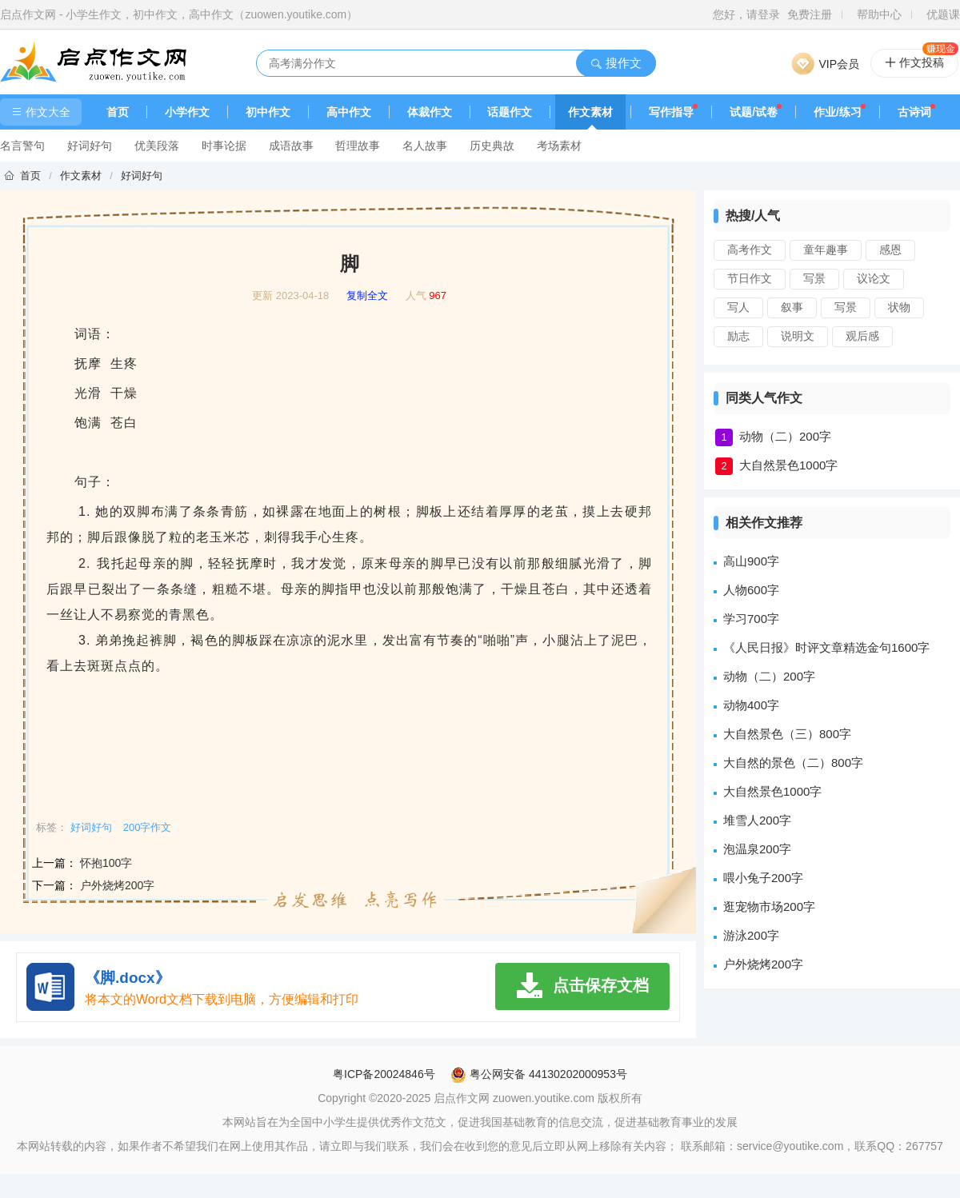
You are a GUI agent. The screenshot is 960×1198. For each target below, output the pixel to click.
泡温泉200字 (757, 849)
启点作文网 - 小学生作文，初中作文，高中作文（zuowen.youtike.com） (179, 14)
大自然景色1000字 (788, 465)
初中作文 (268, 112)
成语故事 (291, 145)
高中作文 (348, 112)
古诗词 (914, 112)
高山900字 (751, 561)
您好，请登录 (746, 14)
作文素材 (590, 112)
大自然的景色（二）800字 (793, 762)
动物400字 (751, 705)
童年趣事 (825, 249)
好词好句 (89, 145)
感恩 (890, 249)
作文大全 (40, 112)
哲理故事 (357, 145)
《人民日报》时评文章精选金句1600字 (826, 647)
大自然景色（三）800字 (787, 734)
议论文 (873, 278)
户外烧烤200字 (117, 885)
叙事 (792, 307)
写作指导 (671, 112)
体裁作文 (429, 112)
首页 (117, 112)
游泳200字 (751, 935)
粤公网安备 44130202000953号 (538, 1074)
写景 (814, 278)
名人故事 (424, 145)
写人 (738, 307)
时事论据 (224, 145)
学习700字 (751, 618)
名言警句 (22, 145)
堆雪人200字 (757, 820)
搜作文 (615, 63)
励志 (738, 335)
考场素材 (559, 145)
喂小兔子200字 (763, 878)
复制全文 (367, 295)
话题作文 (509, 112)
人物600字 (751, 590)
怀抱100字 (106, 863)
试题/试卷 (754, 112)
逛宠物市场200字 (769, 906)
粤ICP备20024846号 (384, 1074)
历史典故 (492, 145)
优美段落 (156, 145)
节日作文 (749, 278)
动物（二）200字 (785, 436)
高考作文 (749, 249)
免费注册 (809, 14)
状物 (899, 307)
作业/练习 (838, 112)
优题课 (943, 14)
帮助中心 (879, 14)
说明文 (797, 335)
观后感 (862, 335)
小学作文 (187, 112)
